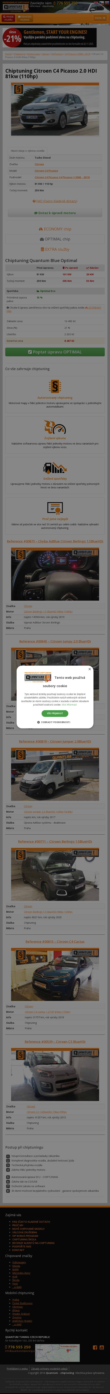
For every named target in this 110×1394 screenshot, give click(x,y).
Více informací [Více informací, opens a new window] (69, 704)
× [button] (89, 669)
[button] (55, 722)
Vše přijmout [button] (55, 713)
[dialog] (55, 697)
